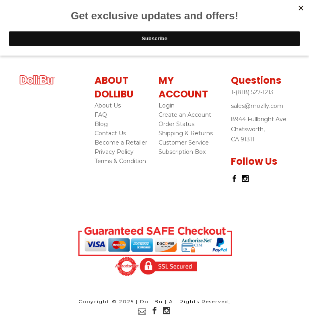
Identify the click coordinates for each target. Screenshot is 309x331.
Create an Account (185, 114)
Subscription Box (182, 151)
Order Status (176, 124)
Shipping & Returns (186, 133)
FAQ (101, 114)
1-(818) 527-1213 (252, 92)
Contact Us (110, 133)
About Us (108, 105)
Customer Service (184, 142)
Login (167, 105)
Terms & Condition (120, 161)
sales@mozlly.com (257, 106)
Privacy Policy (114, 151)
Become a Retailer (121, 142)
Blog (101, 124)
